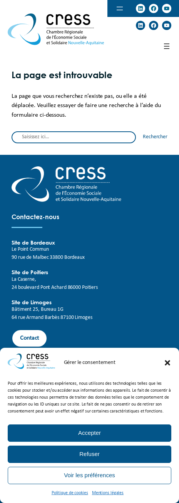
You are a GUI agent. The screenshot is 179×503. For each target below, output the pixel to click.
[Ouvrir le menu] (119, 8)
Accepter (89, 432)
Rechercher (155, 137)
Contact (29, 338)
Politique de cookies (70, 493)
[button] (167, 363)
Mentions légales (108, 493)
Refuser (89, 454)
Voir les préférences (89, 475)
